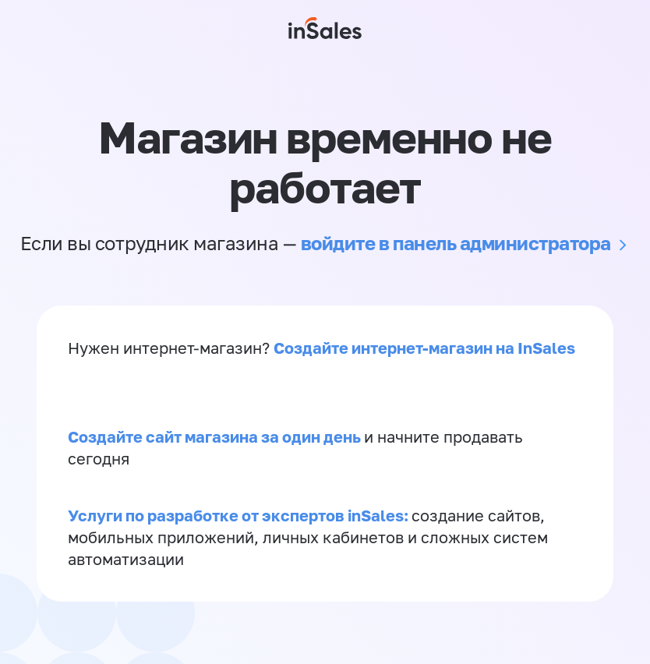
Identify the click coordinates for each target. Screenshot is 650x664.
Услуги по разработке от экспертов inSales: (240, 515)
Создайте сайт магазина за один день (216, 436)
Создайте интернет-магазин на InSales (424, 347)
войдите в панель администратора (456, 242)
